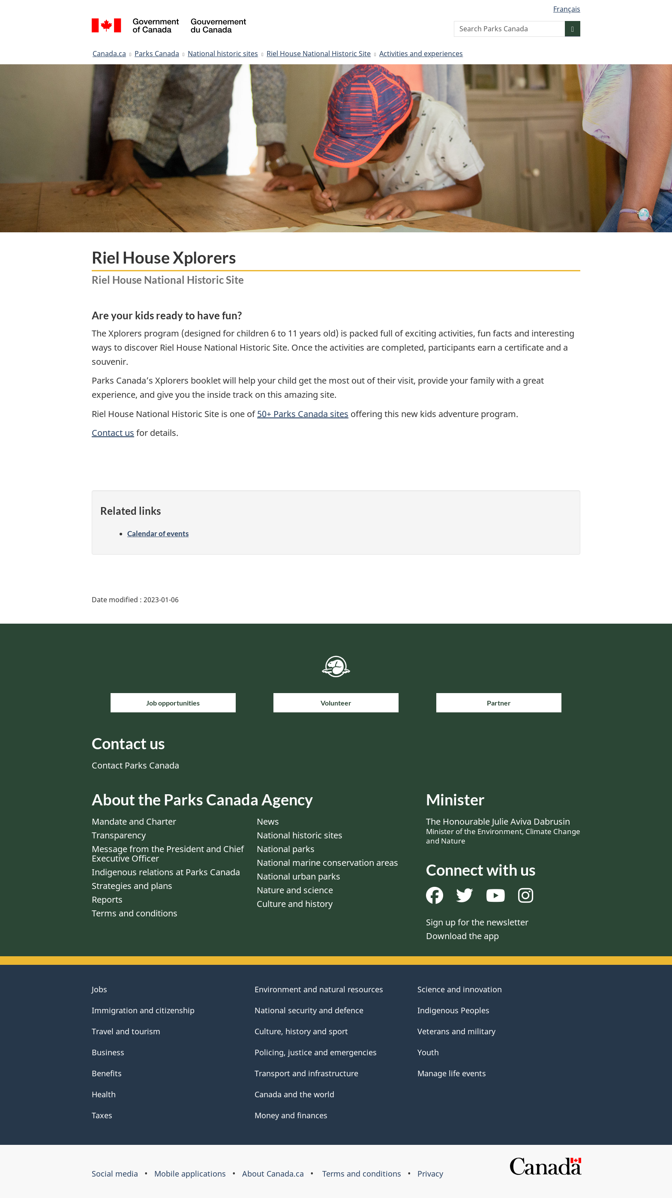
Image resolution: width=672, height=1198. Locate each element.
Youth (428, 1052)
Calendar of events (158, 533)
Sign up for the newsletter (477, 922)
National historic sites (223, 53)
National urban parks (298, 876)
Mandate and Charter (134, 821)
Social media (115, 1173)
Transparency (119, 835)
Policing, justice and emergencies (316, 1052)
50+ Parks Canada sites (302, 414)
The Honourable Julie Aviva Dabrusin (503, 831)
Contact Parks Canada (135, 765)
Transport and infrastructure (306, 1073)
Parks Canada (157, 53)
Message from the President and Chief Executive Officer (168, 853)
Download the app (462, 936)
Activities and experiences (421, 53)
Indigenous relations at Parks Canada (166, 872)
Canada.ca (109, 53)
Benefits (107, 1073)
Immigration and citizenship (143, 1010)
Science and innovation (459, 989)
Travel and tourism (126, 1031)
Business (108, 1052)
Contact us (113, 432)
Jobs (99, 989)
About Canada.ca (273, 1173)
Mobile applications (190, 1173)
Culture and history (295, 904)
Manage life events (451, 1073)
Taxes (102, 1115)
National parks (286, 849)
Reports (107, 899)
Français (566, 9)
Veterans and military (456, 1031)
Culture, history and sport (301, 1031)
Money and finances (291, 1115)
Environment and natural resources (319, 989)
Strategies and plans (132, 886)
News (268, 821)
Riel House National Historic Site (319, 53)
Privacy (430, 1173)
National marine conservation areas (327, 862)
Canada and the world (294, 1094)
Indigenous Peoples (453, 1010)
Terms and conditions (134, 913)
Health (104, 1094)
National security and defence (309, 1010)
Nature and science (295, 890)
